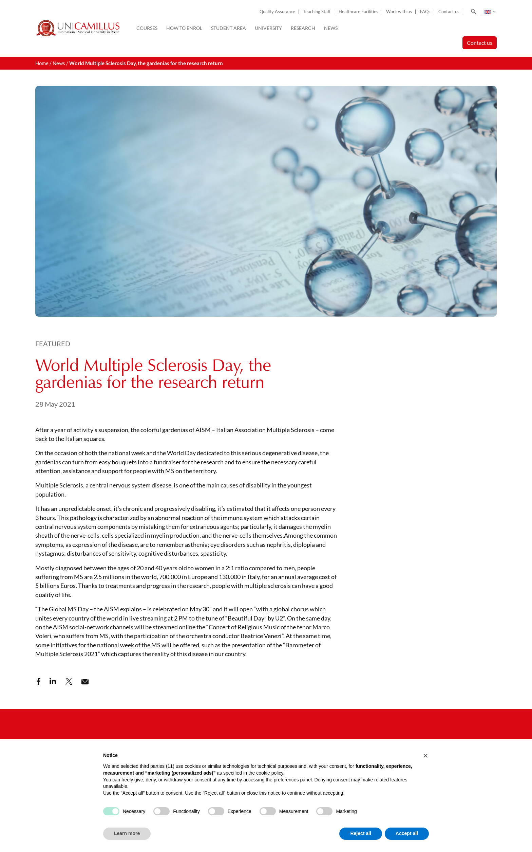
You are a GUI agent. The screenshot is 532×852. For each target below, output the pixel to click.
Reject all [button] (360, 833)
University (268, 28)
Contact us (448, 12)
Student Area (228, 28)
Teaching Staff (316, 12)
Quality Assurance (277, 12)
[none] (490, 12)
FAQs (425, 12)
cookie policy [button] (269, 773)
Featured (52, 343)
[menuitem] (490, 12)
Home (42, 63)
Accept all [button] (407, 833)
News (331, 28)
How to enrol (184, 28)
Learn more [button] (127, 833)
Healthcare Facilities (358, 12)
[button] (425, 755)
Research (303, 28)
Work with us (399, 12)
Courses (146, 28)
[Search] (472, 11)
